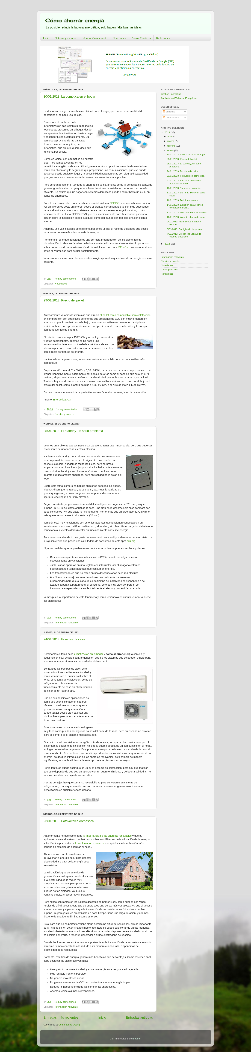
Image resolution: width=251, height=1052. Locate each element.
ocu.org (131, 541)
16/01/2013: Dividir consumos (182, 200)
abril (170, 136)
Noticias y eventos (65, 38)
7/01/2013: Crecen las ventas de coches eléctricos (184, 235)
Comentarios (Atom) (69, 1024)
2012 (167, 243)
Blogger (136, 1038)
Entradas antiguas (139, 1017)
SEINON (115, 203)
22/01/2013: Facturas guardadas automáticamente (184, 182)
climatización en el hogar (88, 654)
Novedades (119, 38)
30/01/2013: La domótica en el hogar (69, 96)
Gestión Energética (171, 94)
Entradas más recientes (60, 1017)
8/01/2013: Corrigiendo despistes (184, 229)
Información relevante (94, 38)
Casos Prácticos (141, 38)
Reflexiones (163, 38)
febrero (171, 145)
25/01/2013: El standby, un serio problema (73, 431)
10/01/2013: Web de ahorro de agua (186, 217)
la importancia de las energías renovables (107, 835)
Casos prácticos (169, 269)
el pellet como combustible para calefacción (125, 315)
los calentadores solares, (89, 843)
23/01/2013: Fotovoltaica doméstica (69, 821)
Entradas (169, 111)
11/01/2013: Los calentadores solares (186, 212)
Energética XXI (62, 399)
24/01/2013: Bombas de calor (64, 639)
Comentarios (171, 117)
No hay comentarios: (66, 278)
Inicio (46, 38)
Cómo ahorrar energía (74, 20)
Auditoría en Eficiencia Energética (179, 98)
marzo (171, 141)
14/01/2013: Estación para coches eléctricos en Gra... (185, 206)
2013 (167, 132)
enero (170, 150)
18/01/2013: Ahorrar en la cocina (184, 188)
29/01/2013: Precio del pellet (64, 300)
